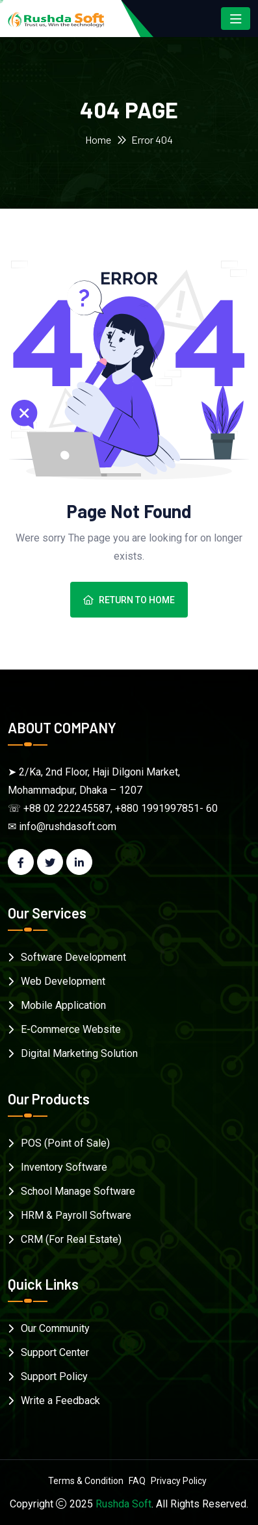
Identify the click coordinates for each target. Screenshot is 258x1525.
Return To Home (129, 600)
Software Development (73, 957)
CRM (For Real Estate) (71, 1239)
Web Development (63, 981)
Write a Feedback (60, 1400)
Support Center (55, 1352)
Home (98, 139)
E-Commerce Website (71, 1029)
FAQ (137, 1481)
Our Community (55, 1328)
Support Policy (54, 1376)
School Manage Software (78, 1191)
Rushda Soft (123, 1504)
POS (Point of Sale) (65, 1143)
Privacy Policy (179, 1481)
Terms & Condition (85, 1481)
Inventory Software (64, 1167)
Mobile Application (63, 1005)
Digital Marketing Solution (79, 1053)
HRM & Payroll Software (76, 1215)
